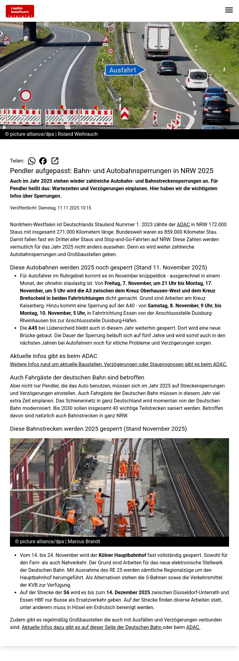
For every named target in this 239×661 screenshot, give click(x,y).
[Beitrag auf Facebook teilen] (43, 161)
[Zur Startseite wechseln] (20, 11)
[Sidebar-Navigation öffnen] (229, 11)
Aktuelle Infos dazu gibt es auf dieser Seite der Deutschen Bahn (92, 627)
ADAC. (193, 627)
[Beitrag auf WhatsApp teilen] (31, 161)
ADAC (183, 224)
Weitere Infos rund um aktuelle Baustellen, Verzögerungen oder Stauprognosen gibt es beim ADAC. (118, 364)
